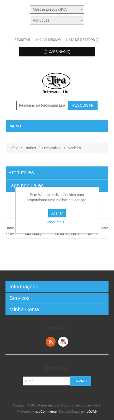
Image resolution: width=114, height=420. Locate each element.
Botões (30, 148)
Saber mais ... (57, 222)
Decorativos (52, 148)
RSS (51, 342)
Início (14, 148)
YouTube (63, 342)
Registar (22, 40)
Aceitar (57, 213)
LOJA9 (92, 411)
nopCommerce (46, 411)
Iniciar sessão (48, 40)
